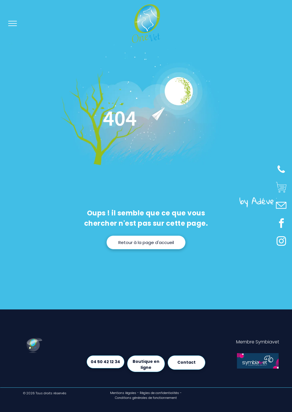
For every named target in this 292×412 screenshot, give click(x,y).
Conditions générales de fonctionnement (146, 397)
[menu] (12, 23)
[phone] (281, 170)
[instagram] (281, 242)
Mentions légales (123, 393)
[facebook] (281, 224)
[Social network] (281, 188)
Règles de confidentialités (159, 393)
